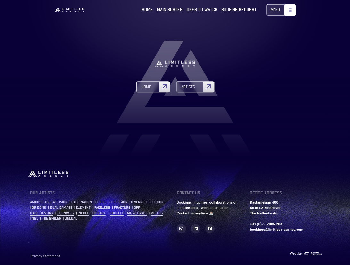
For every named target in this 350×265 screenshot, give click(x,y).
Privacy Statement (45, 256)
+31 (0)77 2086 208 (266, 224)
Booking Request (238, 10)
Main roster (170, 10)
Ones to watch (202, 10)
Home (147, 10)
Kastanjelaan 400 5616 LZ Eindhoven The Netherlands (265, 207)
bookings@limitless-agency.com (276, 229)
